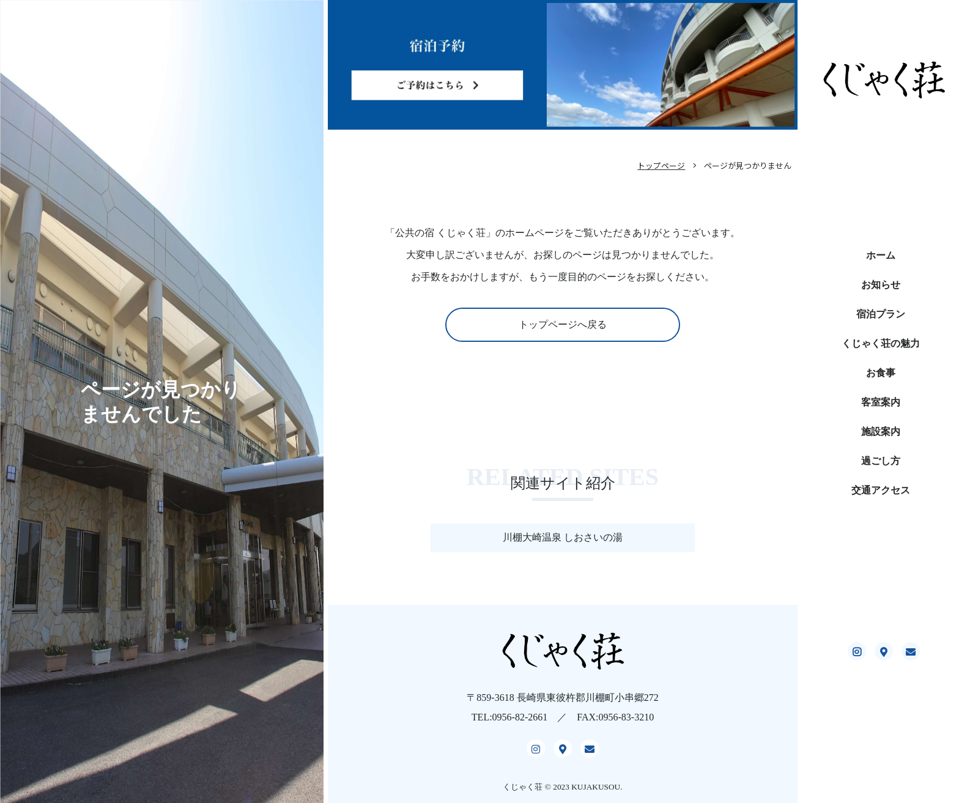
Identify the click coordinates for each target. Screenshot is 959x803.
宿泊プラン (880, 314)
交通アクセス (880, 490)
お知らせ (880, 284)
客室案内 (880, 402)
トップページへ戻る (563, 324)
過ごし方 (880, 461)
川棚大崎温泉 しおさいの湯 (563, 537)
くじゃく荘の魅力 (881, 343)
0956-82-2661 (520, 721)
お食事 (880, 373)
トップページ (661, 165)
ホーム (880, 255)
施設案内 (880, 431)
